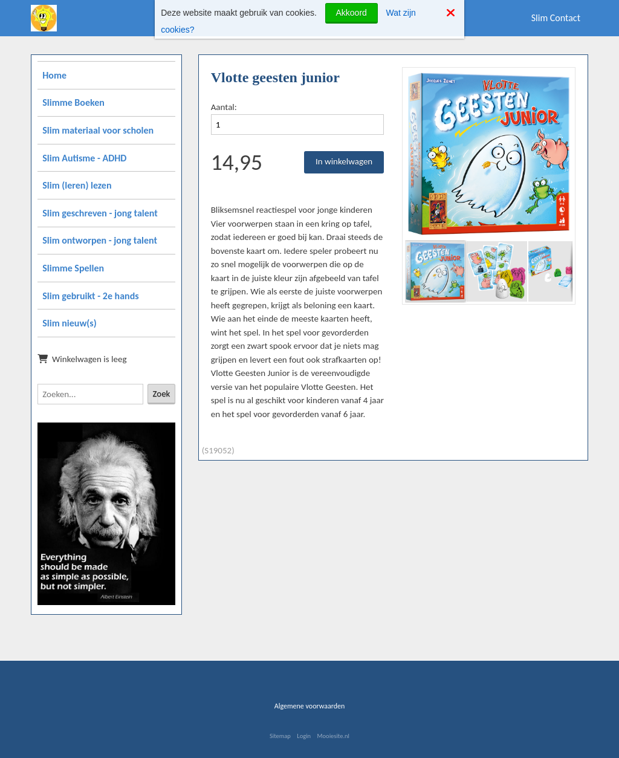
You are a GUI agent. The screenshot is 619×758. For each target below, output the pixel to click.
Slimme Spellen (73, 268)
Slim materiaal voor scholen (98, 130)
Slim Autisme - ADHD (84, 158)
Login (304, 736)
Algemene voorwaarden (309, 706)
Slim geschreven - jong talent (100, 213)
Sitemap (280, 736)
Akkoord (351, 13)
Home (54, 75)
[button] (561, 81)
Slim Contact (555, 18)
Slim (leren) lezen (76, 185)
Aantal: (224, 107)
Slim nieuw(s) (69, 323)
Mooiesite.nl (333, 736)
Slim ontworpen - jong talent (99, 240)
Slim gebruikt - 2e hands (90, 296)
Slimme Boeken (73, 102)
